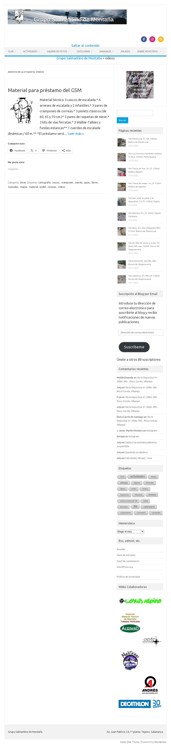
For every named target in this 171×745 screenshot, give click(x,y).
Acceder (121, 549)
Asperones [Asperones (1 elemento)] (124, 495)
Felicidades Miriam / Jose (138, 458)
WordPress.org (125, 567)
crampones (67, 182)
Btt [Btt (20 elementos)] (135, 506)
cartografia (44, 182)
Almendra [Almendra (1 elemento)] (150, 483)
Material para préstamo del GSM (45, 90)
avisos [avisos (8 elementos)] (152, 494)
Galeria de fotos (57, 51)
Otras (23, 182)
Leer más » (76, 133)
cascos (56, 182)
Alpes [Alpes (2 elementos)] (122, 489)
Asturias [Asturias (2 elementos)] (138, 495)
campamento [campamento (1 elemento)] (125, 513)
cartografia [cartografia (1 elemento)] (156, 513)
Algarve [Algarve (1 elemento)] (137, 483)
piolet (43, 187)
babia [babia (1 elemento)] (145, 501)
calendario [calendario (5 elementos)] (149, 506)
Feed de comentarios (128, 561)
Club (11, 51)
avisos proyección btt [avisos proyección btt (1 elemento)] (128, 501)
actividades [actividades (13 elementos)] (137, 476)
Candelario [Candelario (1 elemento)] (141, 513)
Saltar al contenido (85, 45)
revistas (52, 187)
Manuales (105, 51)
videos (61, 187)
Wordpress (160, 742)
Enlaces (125, 51)
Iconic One (125, 742)
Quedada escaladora (136, 452)
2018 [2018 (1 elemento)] (122, 477)
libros (95, 182)
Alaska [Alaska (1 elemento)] (153, 477)
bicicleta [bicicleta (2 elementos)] (124, 507)
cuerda (78, 182)
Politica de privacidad (128, 576)
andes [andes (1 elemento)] (133, 489)
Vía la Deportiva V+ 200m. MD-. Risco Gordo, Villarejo (137, 421)
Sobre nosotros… (148, 51)
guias (87, 182)
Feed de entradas (126, 555)
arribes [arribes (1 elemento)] (145, 489)
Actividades (30, 51)
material (33, 187)
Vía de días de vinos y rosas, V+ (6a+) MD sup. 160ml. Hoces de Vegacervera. (144, 246)
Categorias (83, 51)
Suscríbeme (134, 347)
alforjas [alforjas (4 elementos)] (124, 482)
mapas (23, 187)
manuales (13, 187)
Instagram (151, 430)
